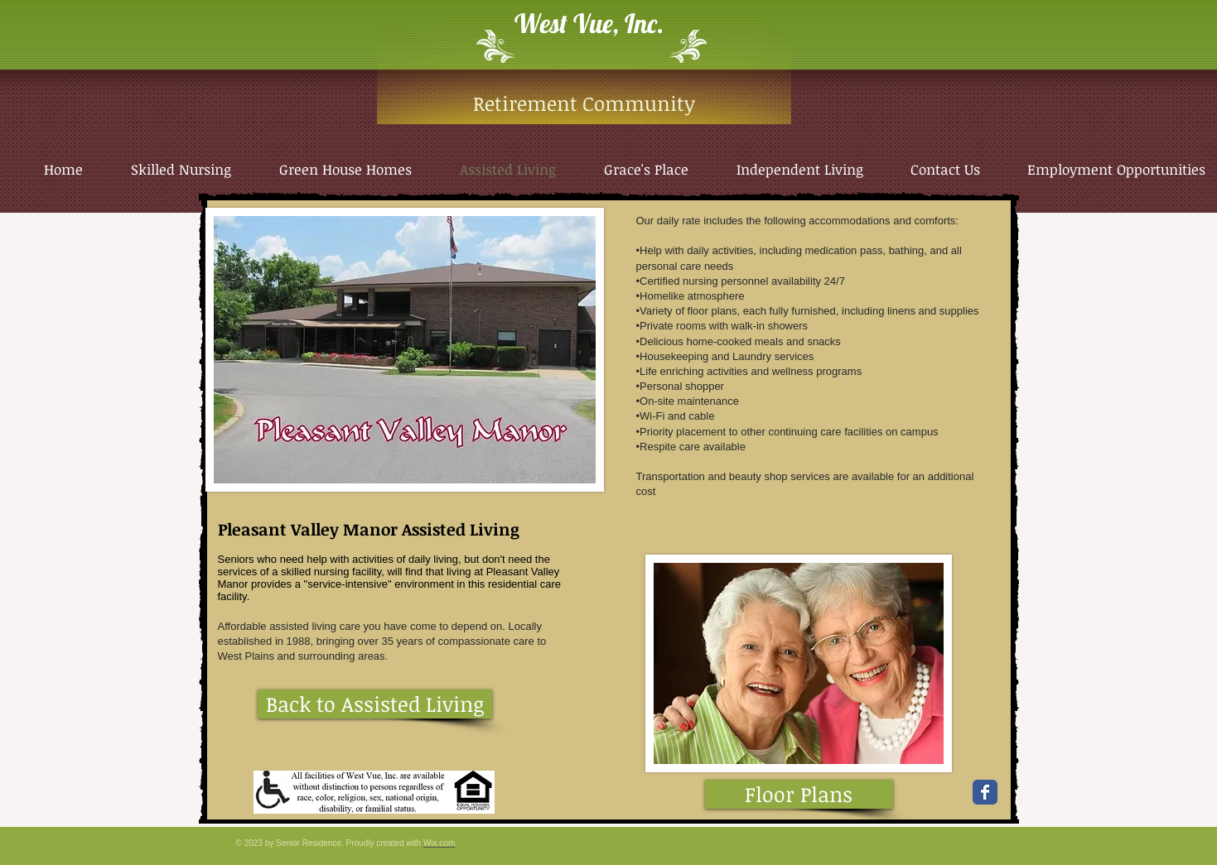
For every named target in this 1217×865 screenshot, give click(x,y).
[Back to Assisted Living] (375, 704)
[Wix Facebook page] (985, 792)
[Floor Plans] (799, 794)
